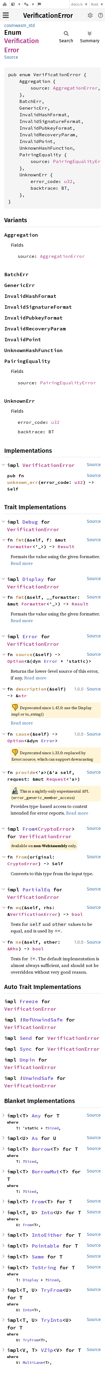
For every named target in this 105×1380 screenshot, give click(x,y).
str (22, 695)
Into (47, 1212)
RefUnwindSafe (43, 1020)
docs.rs (77, 4)
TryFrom (51, 1290)
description (31, 689)
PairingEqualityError (68, 382)
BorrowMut (45, 1171)
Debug (30, 522)
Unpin (27, 1060)
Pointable (45, 1246)
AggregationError (75, 88)
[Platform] (29, 4)
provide (25, 772)
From (28, 829)
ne (18, 942)
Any (36, 1115)
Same (38, 1256)
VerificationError (48, 15)
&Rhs (12, 948)
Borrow (41, 1149)
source (24, 654)
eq (18, 907)
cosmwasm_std (19, 25)
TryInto (51, 1320)
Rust (94, 4)
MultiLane (33, 1362)
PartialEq (36, 889)
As (35, 1138)
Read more (22, 563)
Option (15, 661)
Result (66, 546)
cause (23, 734)
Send (26, 1038)
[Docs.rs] (5, 4)
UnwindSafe (38, 1078)
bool (77, 914)
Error (30, 636)
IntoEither (47, 1235)
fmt (20, 540)
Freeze (29, 1001)
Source (11, 57)
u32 (68, 181)
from (21, 857)
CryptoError (55, 829)
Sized (53, 1128)
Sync (26, 1049)
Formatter (19, 546)
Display (33, 579)
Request (56, 779)
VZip (47, 1350)
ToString (44, 1267)
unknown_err (22, 482)
